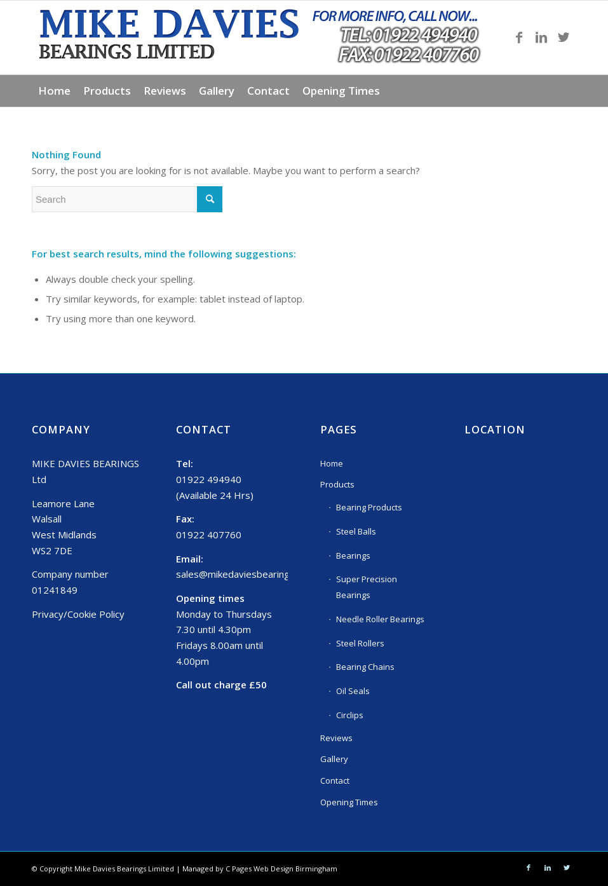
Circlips (349, 715)
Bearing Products (369, 507)
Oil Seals (353, 691)
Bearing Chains (365, 666)
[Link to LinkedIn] (541, 37)
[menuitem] (54, 91)
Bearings (353, 555)
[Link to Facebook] (519, 37)
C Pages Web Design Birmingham (281, 868)
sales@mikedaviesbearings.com (245, 574)
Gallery (334, 759)
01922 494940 (208, 479)
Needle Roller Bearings (380, 619)
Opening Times (349, 802)
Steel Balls (356, 531)
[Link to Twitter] (563, 37)
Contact (334, 780)
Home (331, 463)
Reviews (336, 738)
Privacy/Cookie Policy (78, 614)
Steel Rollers (360, 643)
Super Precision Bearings (366, 587)
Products (337, 484)
